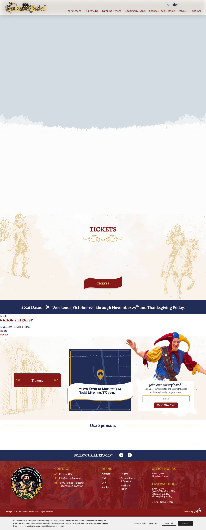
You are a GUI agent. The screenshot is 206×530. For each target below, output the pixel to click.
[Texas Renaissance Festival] (25, 7)
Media (182, 10)
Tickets (106, 478)
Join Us (124, 473)
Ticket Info (195, 10)
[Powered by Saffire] (197, 511)
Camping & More (111, 10)
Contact (106, 473)
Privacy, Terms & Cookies (128, 480)
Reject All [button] (169, 523)
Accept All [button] (185, 523)
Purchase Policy (125, 487)
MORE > (4, 334)
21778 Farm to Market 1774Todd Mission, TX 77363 (73, 484)
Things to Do (91, 10)
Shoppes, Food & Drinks (162, 10)
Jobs (104, 482)
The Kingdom (73, 10)
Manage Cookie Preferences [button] (145, 523)
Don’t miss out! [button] (166, 405)
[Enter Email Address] (166, 398)
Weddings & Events (134, 10)
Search (168, 5)
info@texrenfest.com (70, 478)
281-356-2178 (65, 473)
